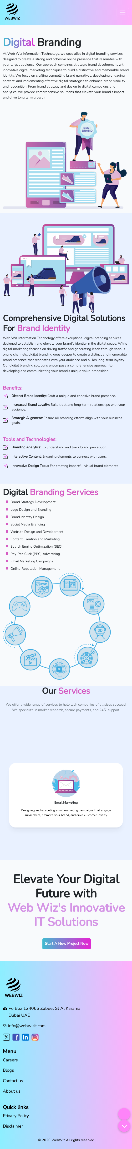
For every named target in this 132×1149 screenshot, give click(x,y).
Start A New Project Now (66, 943)
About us (11, 1091)
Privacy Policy (16, 1116)
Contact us (13, 1081)
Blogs (8, 1070)
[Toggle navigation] (123, 12)
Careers (10, 1060)
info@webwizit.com (27, 1026)
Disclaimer (13, 1126)
